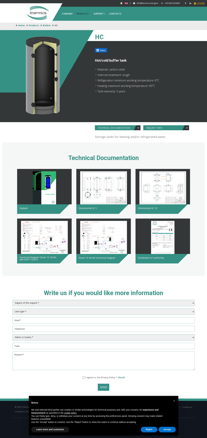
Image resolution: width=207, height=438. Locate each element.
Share (102, 50)
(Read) (121, 377)
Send (103, 387)
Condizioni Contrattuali (25, 411)
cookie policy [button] (70, 413)
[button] (174, 400)
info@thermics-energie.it (147, 3)
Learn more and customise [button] (50, 429)
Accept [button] (167, 429)
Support (99, 13)
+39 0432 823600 (172, 3)
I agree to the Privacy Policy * (105, 377)
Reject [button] (149, 429)
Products (83, 13)
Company (67, 13)
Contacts (115, 13)
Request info (167, 127)
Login (201, 3)
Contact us (187, 407)
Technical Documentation (119, 127)
